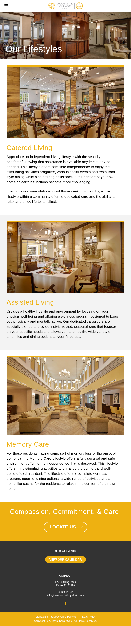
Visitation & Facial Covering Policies (56, 616)
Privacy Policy (87, 616)
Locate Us (65, 526)
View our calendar (65, 559)
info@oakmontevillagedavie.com (65, 595)
